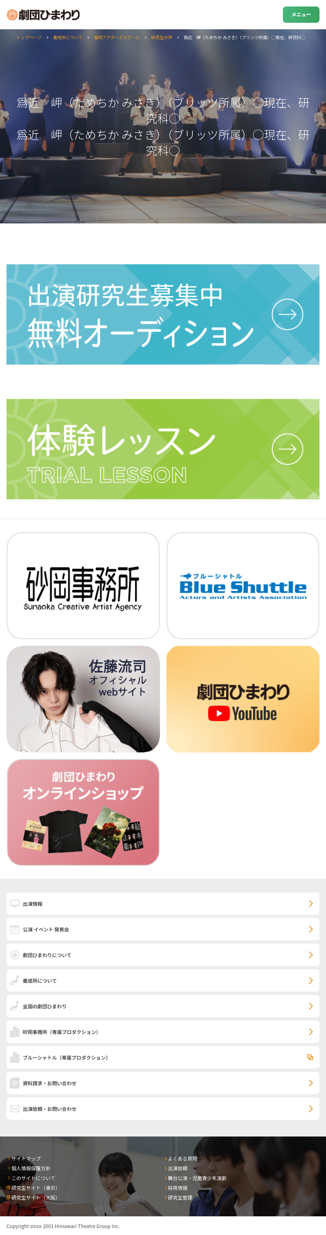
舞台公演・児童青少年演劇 (197, 1177)
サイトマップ (26, 1158)
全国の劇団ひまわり (45, 1006)
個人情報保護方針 (30, 1168)
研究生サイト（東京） (35, 1187)
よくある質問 (182, 1158)
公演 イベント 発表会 (46, 929)
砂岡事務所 (62, 1031)
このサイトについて (33, 1177)
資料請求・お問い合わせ (50, 1083)
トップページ (29, 37)
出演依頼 (178, 1168)
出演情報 (32, 903)
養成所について (67, 37)
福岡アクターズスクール (117, 37)
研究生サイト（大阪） (35, 1197)
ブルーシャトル (67, 1057)
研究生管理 (180, 1197)
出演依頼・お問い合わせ (50, 1108)
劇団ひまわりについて (47, 954)
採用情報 (178, 1187)
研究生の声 (161, 37)
